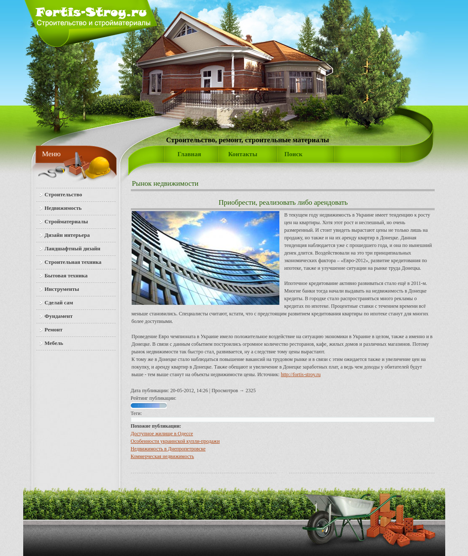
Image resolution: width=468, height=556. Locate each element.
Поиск (293, 154)
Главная (189, 154)
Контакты (242, 154)
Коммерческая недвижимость (162, 456)
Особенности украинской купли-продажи (175, 441)
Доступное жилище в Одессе (162, 434)
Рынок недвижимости (165, 183)
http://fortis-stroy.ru (300, 374)
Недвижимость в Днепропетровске (168, 449)
